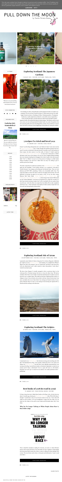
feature (35, 77)
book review (39, 391)
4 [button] (33, 66)
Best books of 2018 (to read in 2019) (39, 388)
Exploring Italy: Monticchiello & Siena (10, 125)
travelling (48, 77)
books (46, 391)
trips (54, 77)
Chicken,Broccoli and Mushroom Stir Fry (29, 177)
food (45, 143)
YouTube (51, 391)
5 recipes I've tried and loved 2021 (39, 141)
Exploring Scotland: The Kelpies (39, 327)
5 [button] (36, 66)
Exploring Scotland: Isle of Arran (39, 255)
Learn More (28, 7)
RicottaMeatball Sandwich (50, 165)
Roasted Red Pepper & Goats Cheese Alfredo (30, 153)
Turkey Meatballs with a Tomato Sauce (45, 176)
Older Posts (55, 471)
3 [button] (31, 66)
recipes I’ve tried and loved (27, 148)
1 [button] (26, 66)
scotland (41, 77)
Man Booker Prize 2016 (41, 396)
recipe (49, 143)
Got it (35, 7)
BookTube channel (34, 262)
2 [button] (28, 66)
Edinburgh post (32, 361)
